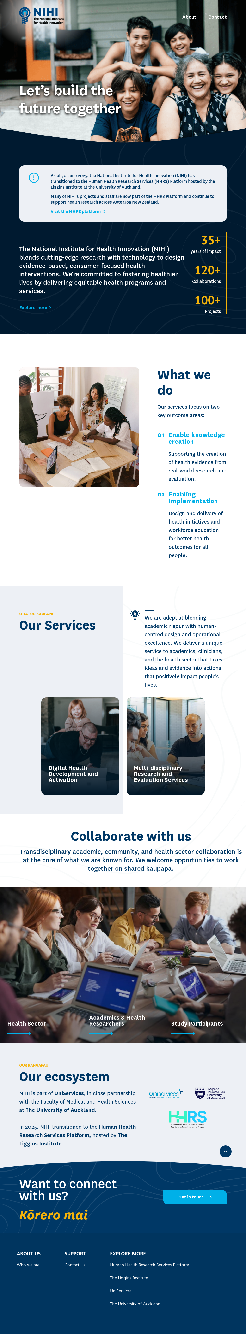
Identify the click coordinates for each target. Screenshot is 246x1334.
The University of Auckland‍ (135, 1303)
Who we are (28, 1265)
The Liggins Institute (129, 1278)
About (189, 17)
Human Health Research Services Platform (149, 1265)
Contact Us (75, 1265)
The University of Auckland (60, 1110)
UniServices (69, 1093)
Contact (217, 17)
